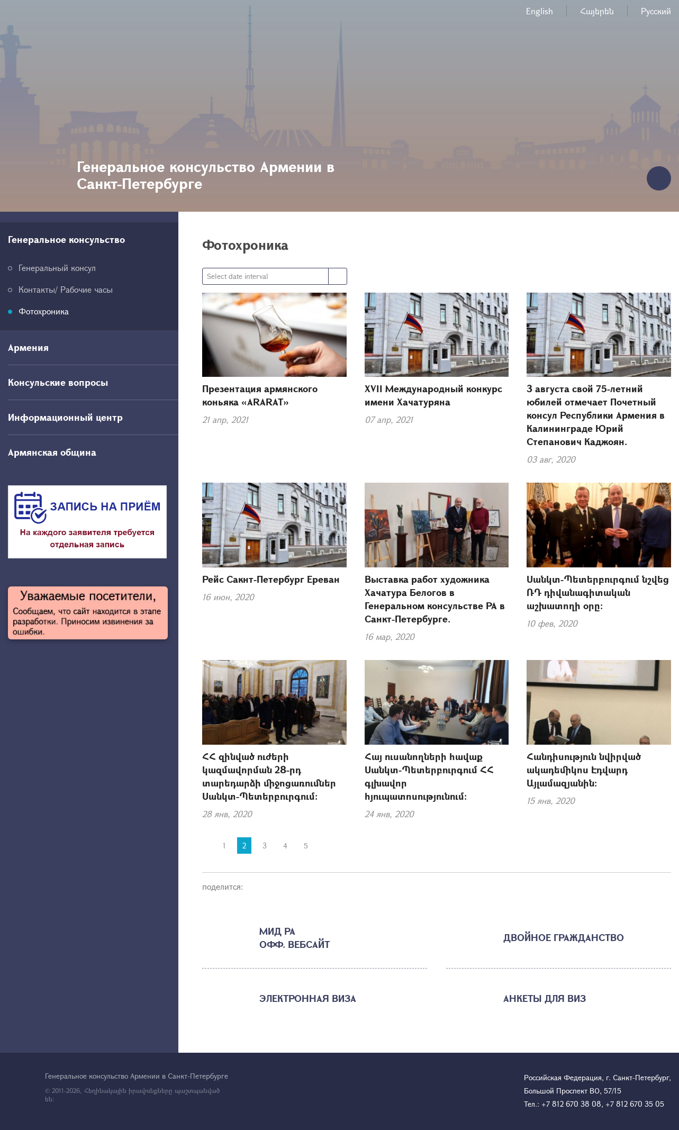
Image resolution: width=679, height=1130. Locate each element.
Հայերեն (597, 10)
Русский (656, 10)
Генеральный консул (57, 267)
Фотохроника (44, 311)
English (539, 10)
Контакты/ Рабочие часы (66, 289)
